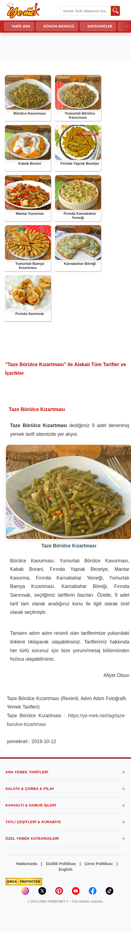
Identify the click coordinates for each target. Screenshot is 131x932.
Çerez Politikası (98, 864)
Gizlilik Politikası (61, 864)
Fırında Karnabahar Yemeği (79, 215)
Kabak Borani (29, 163)
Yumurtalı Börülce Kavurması (80, 115)
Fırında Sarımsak (30, 314)
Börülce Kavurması (30, 113)
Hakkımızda (26, 864)
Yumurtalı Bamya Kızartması (29, 266)
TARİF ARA (20, 26)
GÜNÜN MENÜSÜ (58, 26)
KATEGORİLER (99, 26)
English (65, 869)
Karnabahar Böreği (80, 264)
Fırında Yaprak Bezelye (79, 163)
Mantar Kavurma (30, 213)
